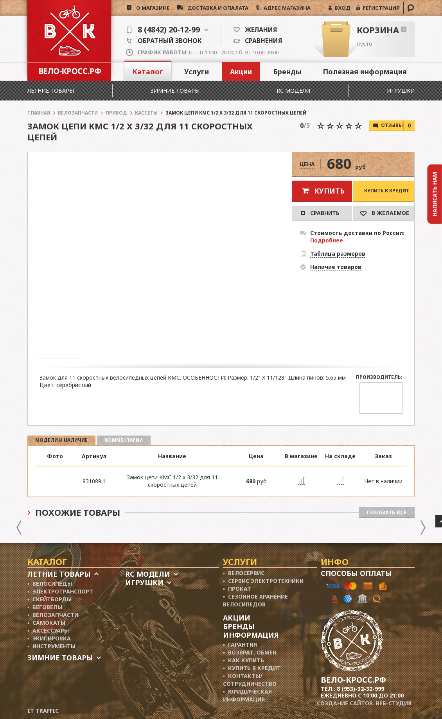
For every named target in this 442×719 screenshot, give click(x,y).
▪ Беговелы (44, 607)
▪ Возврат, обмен (250, 652)
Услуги (196, 71)
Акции (241, 71)
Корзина (378, 29)
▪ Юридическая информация (247, 695)
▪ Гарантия (240, 644)
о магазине (150, 7)
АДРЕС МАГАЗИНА (286, 7)
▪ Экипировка (49, 638)
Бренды (287, 71)
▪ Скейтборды (49, 599)
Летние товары (50, 90)
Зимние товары (175, 90)
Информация (251, 635)
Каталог (147, 71)
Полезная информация (365, 71)
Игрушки (401, 90)
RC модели (293, 90)
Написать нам (434, 194)
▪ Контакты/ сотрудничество (250, 679)
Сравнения (261, 40)
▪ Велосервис (243, 573)
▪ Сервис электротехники (263, 581)
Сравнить (320, 213)
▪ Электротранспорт (60, 591)
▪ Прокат (237, 588)
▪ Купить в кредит (252, 668)
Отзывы (398, 125)
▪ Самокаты (46, 622)
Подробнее (326, 240)
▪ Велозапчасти (52, 615)
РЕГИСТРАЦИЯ (380, 7)
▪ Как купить (243, 660)
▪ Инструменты (51, 646)
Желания (258, 29)
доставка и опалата (215, 7)
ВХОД (341, 7)
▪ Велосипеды (49, 583)
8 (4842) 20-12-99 (167, 29)
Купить (329, 190)
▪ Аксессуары (48, 630)
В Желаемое (384, 213)
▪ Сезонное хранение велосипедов (255, 600)
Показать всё (386, 512)
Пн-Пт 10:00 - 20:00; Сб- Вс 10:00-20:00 (208, 52)
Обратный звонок (164, 40)
